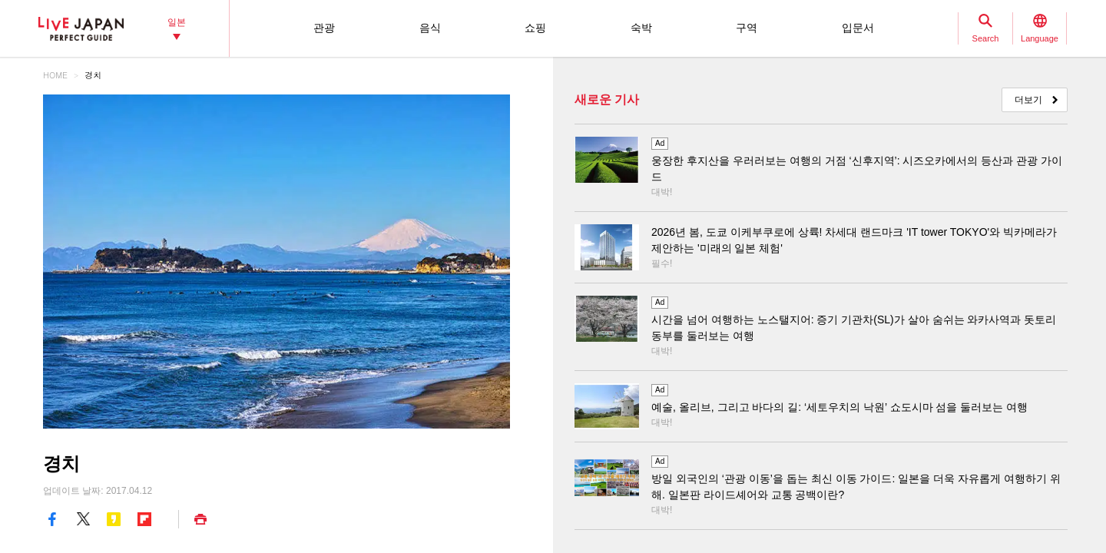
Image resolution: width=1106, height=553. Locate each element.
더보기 (1028, 99)
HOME (55, 75)
